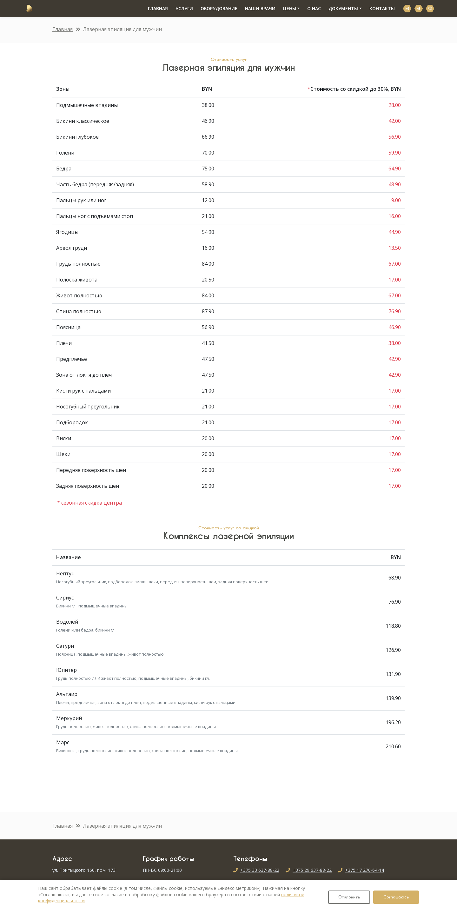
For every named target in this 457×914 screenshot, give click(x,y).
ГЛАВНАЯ (157, 8)
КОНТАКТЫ (379, 8)
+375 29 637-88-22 (312, 870)
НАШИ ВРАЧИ (257, 8)
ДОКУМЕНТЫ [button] (340, 8)
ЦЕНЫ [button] (287, 8)
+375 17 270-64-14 (364, 870)
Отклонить (349, 897)
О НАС (311, 8)
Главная (62, 29)
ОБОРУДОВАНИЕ (216, 8)
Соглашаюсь (396, 897)
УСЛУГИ (181, 8)
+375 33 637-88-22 (259, 870)
